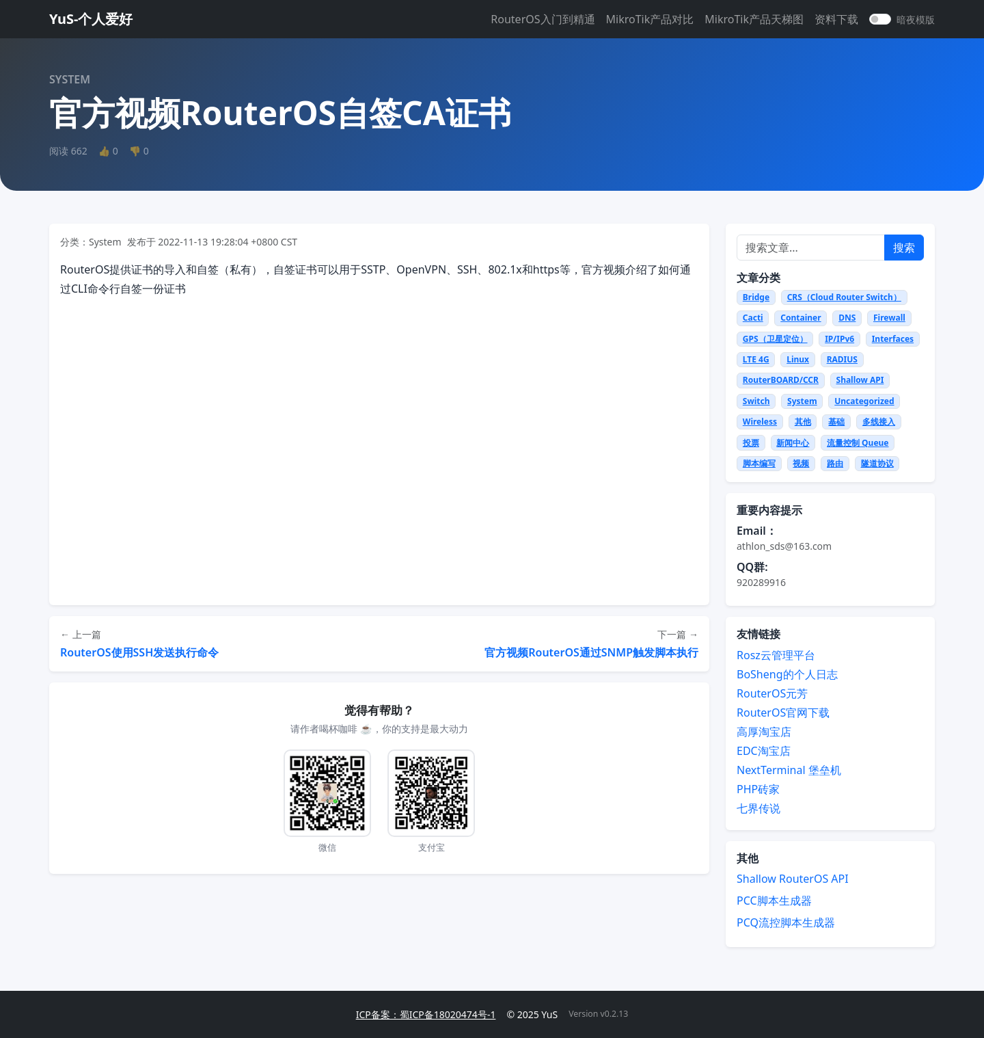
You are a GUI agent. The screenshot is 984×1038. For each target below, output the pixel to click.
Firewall (889, 317)
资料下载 (836, 19)
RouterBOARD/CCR (781, 380)
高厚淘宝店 (764, 731)
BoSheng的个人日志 (787, 674)
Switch (756, 401)
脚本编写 (759, 463)
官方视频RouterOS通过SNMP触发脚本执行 (591, 652)
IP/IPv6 (839, 339)
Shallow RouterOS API (793, 878)
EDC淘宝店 (764, 750)
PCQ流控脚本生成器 (786, 922)
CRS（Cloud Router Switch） (844, 297)
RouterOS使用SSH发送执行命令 (139, 652)
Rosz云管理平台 (776, 655)
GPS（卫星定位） (775, 339)
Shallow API (860, 380)
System (802, 401)
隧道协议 (877, 463)
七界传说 (758, 808)
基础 (836, 421)
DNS (847, 317)
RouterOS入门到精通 (542, 19)
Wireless (760, 421)
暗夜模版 (916, 19)
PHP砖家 (758, 789)
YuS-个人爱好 (91, 19)
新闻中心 (792, 443)
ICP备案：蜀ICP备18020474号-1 (426, 1014)
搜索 (904, 247)
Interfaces (893, 339)
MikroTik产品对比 (650, 19)
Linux (798, 359)
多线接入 (878, 421)
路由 (835, 463)
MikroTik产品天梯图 (754, 19)
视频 (801, 463)
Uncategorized (864, 401)
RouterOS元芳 (772, 693)
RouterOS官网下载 (783, 712)
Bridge (756, 297)
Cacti (753, 317)
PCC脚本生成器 (774, 900)
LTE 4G (756, 359)
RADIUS (842, 359)
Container (800, 317)
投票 (751, 443)
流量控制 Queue (858, 443)
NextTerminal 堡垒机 (789, 769)
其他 (803, 421)
